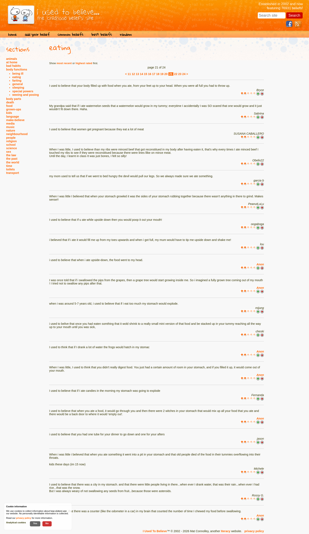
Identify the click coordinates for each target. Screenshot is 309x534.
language (12, 116)
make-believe (15, 120)
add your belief (37, 34)
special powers (22, 91)
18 (157, 74)
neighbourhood (17, 134)
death (10, 102)
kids (9, 112)
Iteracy (225, 531)
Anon (260, 264)
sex (8, 151)
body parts (13, 99)
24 (183, 74)
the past (11, 158)
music (10, 127)
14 (141, 74)
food (9, 105)
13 (137, 74)
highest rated (84, 63)
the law (11, 155)
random (126, 34)
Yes (35, 523)
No (47, 523)
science (11, 148)
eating (16, 77)
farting (16, 80)
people (11, 137)
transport (12, 173)
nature (10, 130)
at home (11, 62)
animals (11, 58)
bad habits (13, 65)
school (11, 144)
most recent (64, 63)
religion (11, 141)
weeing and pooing (25, 94)
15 (145, 74)
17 (153, 74)
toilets (10, 169)
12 (133, 74)
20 (166, 74)
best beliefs (101, 34)
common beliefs (70, 34)
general (17, 84)
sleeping (18, 87)
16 (149, 74)
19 (162, 74)
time (9, 166)
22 (175, 74)
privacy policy (254, 531)
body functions (16, 69)
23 (179, 74)
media (10, 123)
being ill (17, 73)
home (12, 34)
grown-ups (13, 109)
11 (129, 74)
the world (12, 162)
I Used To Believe (155, 531)
